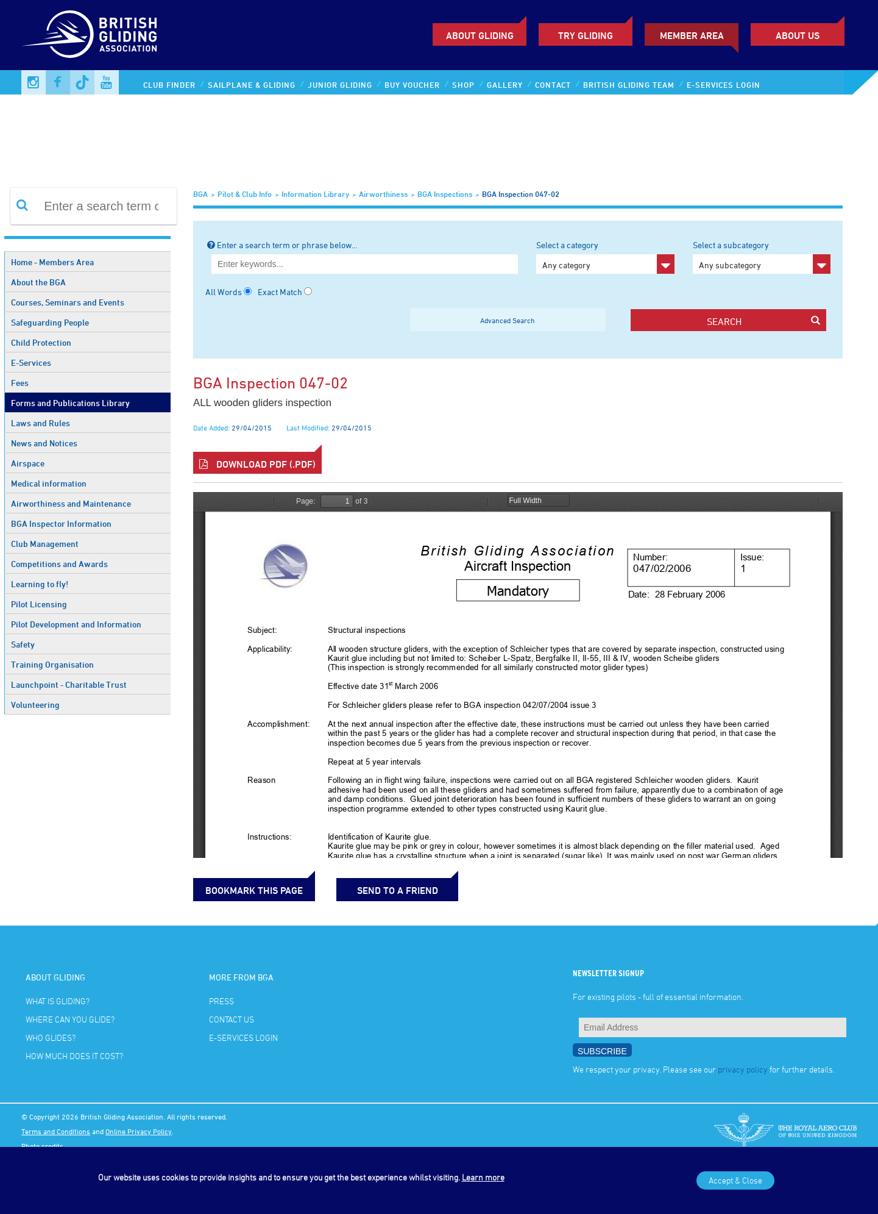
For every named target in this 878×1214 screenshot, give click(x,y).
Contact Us (231, 1019)
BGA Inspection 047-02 (520, 194)
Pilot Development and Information (76, 624)
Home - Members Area (52, 262)
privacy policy (743, 1069)
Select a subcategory (761, 257)
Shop (463, 85)
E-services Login (723, 85)
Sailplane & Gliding (252, 85)
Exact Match (280, 292)
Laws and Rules (40, 423)
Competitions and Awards (59, 564)
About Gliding (480, 35)
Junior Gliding (340, 85)
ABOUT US (798, 35)
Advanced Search (507, 320)
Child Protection (41, 342)
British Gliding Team (628, 85)
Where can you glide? (70, 1019)
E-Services (31, 362)
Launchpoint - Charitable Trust (69, 684)
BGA (200, 194)
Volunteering (35, 704)
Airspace (27, 463)
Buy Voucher (412, 85)
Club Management (45, 543)
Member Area (692, 35)
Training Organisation (52, 664)
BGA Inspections (444, 194)
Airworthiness (383, 194)
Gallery (505, 85)
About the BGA (38, 282)
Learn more (483, 1177)
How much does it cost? (74, 1056)
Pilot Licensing (39, 604)
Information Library (315, 194)
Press (221, 1001)
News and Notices (44, 443)
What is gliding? (58, 1001)
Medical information (49, 483)
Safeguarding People (50, 322)
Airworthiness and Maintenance (71, 503)
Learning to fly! (39, 584)
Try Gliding (585, 35)
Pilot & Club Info (245, 194)
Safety (23, 644)
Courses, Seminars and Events (67, 302)
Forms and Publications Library (70, 403)
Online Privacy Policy (138, 1131)
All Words (223, 292)
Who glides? (51, 1037)
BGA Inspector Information (61, 523)
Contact (553, 85)
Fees (20, 382)
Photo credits (42, 1145)
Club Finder (169, 85)
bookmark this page (254, 890)
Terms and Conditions (55, 1131)
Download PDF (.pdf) (257, 464)
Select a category (605, 257)
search (764, 321)
